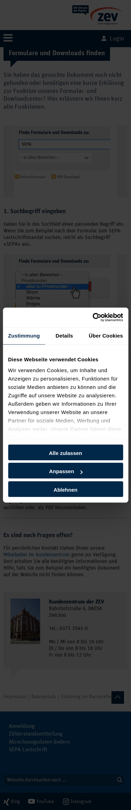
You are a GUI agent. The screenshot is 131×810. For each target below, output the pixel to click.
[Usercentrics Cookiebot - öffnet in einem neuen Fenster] (93, 317)
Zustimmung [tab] (24, 336)
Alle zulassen (65, 453)
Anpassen (65, 471)
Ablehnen (65, 490)
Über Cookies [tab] (106, 336)
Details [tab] (64, 336)
